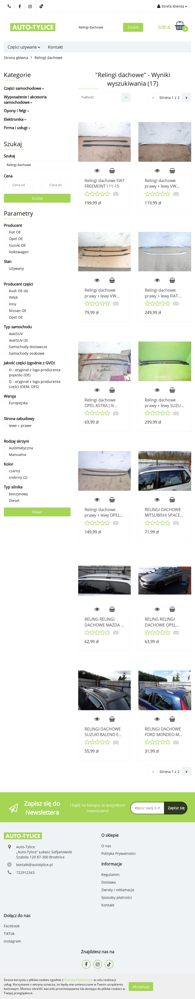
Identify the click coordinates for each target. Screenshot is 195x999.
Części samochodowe (24, 88)
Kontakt (55, 47)
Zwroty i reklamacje (117, 889)
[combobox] (104, 97)
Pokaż (37, 512)
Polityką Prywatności (78, 980)
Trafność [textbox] (87, 97)
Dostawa (108, 882)
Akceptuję (141, 986)
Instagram (12, 941)
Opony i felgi (16, 110)
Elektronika (15, 119)
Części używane (24, 47)
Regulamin (110, 874)
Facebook (12, 925)
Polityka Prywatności (118, 853)
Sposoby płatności (116, 897)
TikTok (9, 933)
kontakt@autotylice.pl (34, 864)
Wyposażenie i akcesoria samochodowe (25, 99)
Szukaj (37, 198)
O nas (106, 845)
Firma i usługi (17, 127)
